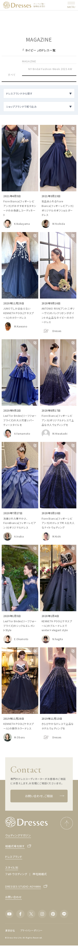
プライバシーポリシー (31, 930)
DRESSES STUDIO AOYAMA (23, 886)
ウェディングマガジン (18, 835)
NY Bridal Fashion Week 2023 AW (50, 69)
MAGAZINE (29, 61)
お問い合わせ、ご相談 (44, 796)
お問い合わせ (13, 897)
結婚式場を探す (15, 846)
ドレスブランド (13, 857)
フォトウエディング (16, 874)
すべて (12, 75)
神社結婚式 (40, 874)
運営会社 (10, 930)
